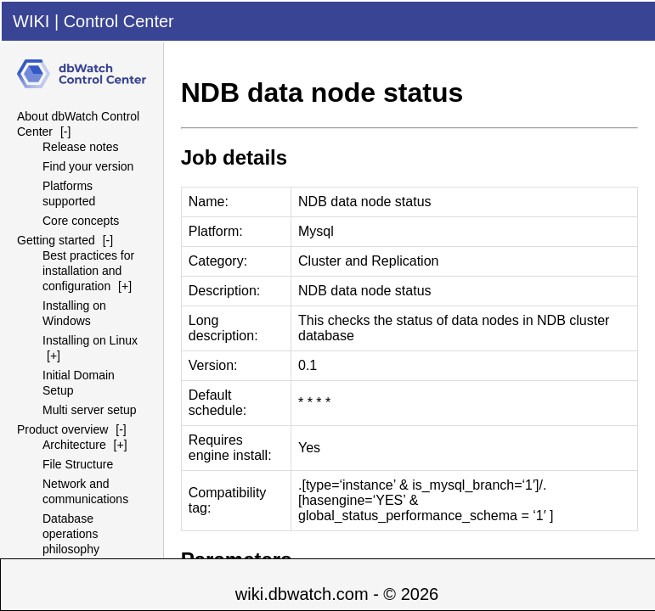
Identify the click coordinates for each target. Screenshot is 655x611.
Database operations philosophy (70, 534)
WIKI (31, 21)
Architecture (74, 444)
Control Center (119, 21)
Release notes (80, 147)
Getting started (56, 240)
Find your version (87, 166)
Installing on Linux (90, 340)
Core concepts (80, 220)
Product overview (62, 429)
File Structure (77, 464)
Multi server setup (89, 410)
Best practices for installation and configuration (88, 271)
